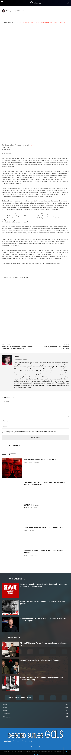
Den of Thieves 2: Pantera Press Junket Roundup (40, 660)
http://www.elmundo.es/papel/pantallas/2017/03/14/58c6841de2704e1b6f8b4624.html (42, 22)
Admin (25, 508)
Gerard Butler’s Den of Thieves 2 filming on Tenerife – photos (42, 602)
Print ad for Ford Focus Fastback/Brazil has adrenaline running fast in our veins (44, 483)
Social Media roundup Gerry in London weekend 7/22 (43, 527)
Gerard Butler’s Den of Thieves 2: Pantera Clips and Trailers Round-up (41, 678)
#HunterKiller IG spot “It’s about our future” (40, 459)
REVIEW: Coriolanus (31, 505)
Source (4, 268)
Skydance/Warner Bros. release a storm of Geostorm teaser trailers (17, 348)
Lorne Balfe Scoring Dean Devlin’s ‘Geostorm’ (56, 348)
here (32, 145)
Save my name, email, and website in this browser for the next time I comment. (30, 432)
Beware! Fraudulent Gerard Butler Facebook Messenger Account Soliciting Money (43, 585)
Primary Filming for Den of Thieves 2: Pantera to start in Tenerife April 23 (43, 619)
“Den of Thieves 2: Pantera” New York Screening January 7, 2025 (44, 644)
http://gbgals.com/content (21, 359)
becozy (8, 11)
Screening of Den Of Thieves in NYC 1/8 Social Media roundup (43, 551)
